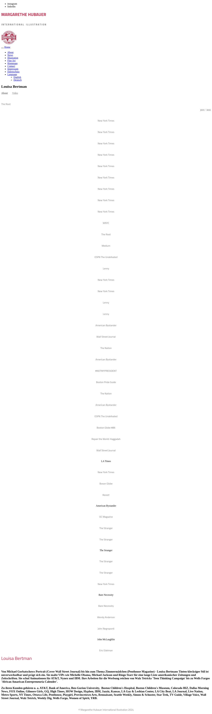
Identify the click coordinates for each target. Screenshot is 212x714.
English (17, 77)
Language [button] (12, 74)
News (10, 55)
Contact (11, 66)
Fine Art (11, 60)
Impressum (12, 69)
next (208, 109)
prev (202, 109)
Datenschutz (13, 71)
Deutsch (18, 80)
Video (15, 93)
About (10, 52)
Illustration (12, 58)
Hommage (12, 63)
